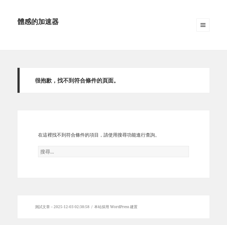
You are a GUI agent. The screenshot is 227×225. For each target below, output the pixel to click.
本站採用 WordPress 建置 (116, 206)
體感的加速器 (38, 21)
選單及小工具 (203, 31)
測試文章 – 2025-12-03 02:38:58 (62, 206)
